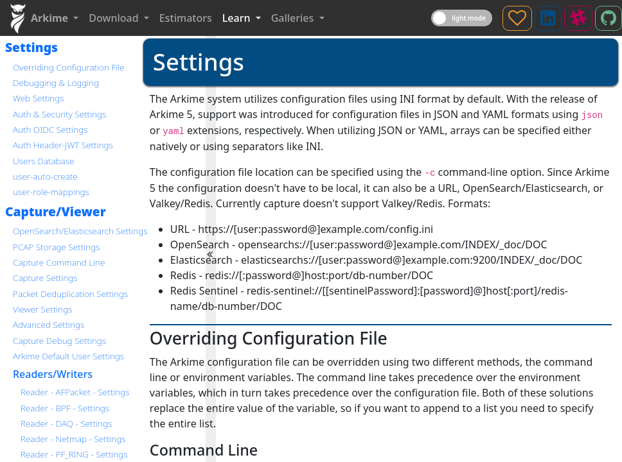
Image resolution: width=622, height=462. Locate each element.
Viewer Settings (42, 309)
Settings (31, 47)
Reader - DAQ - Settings (66, 423)
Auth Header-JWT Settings (63, 145)
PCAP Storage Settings (56, 247)
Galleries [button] (294, 18)
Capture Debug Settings (59, 340)
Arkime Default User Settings (68, 356)
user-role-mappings (51, 191)
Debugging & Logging (56, 82)
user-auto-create (45, 176)
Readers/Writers (53, 374)
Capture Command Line (59, 262)
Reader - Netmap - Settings (73, 438)
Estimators (185, 18)
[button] (55, 18)
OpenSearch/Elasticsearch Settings (80, 231)
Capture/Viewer (55, 211)
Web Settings (38, 98)
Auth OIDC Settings (50, 129)
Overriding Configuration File (68, 67)
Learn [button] (237, 18)
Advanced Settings (48, 324)
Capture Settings (45, 277)
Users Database (43, 161)
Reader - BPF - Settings (65, 408)
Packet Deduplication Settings (70, 293)
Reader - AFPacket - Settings (75, 392)
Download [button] (115, 18)
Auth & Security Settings (59, 114)
